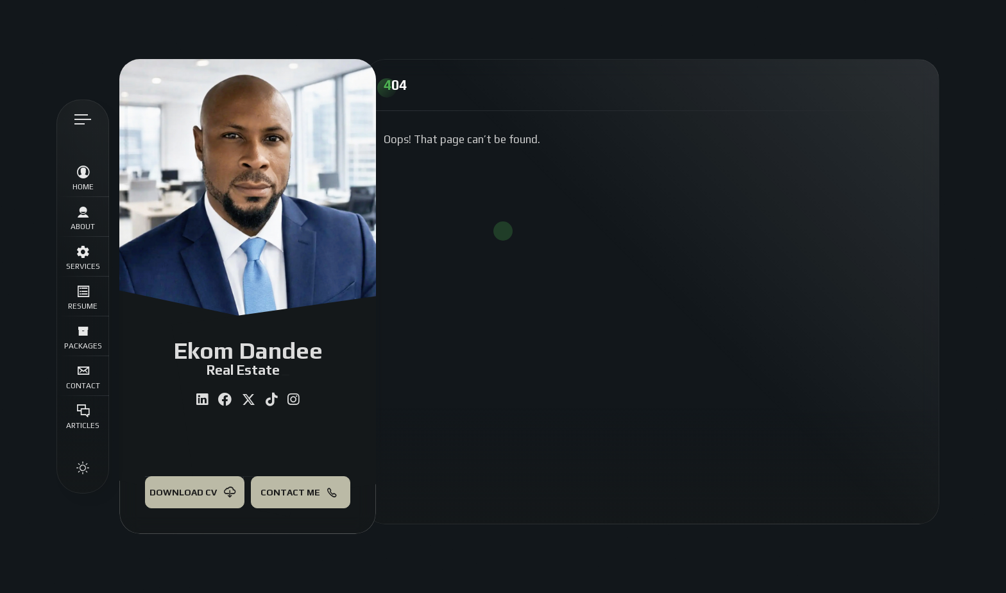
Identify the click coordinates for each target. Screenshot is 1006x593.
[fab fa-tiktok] (271, 400)
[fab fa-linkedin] (202, 400)
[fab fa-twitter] (248, 400)
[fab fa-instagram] (293, 400)
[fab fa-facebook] (225, 400)
